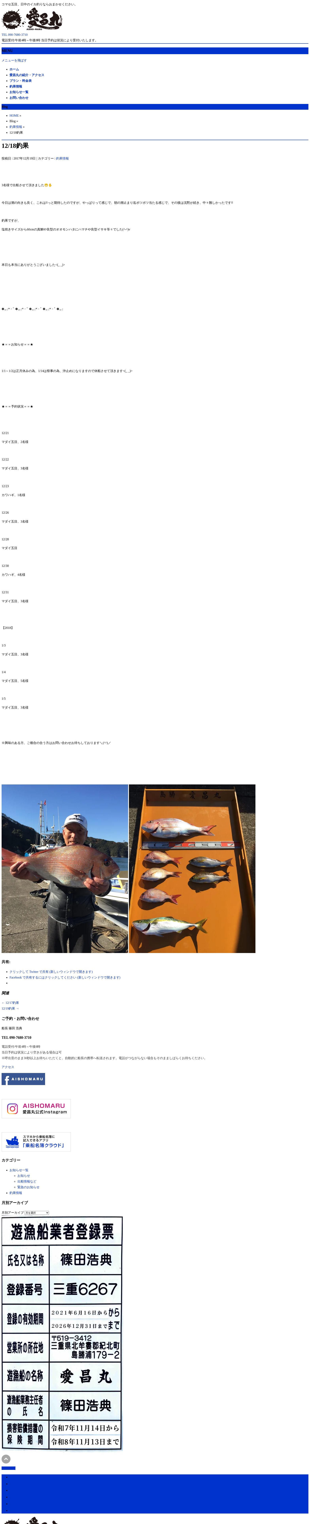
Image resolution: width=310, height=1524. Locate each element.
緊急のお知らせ (28, 1187)
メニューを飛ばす (14, 60)
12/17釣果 (10, 1002)
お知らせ (23, 1175)
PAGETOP (8, 1468)
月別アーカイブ (13, 1212)
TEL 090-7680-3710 (16, 1038)
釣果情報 (15, 126)
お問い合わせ (18, 1510)
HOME (14, 115)
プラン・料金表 (20, 1490)
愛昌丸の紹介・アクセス (26, 1483)
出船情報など (26, 1181)
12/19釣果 (10, 1008)
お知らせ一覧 (18, 1170)
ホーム (14, 1477)
